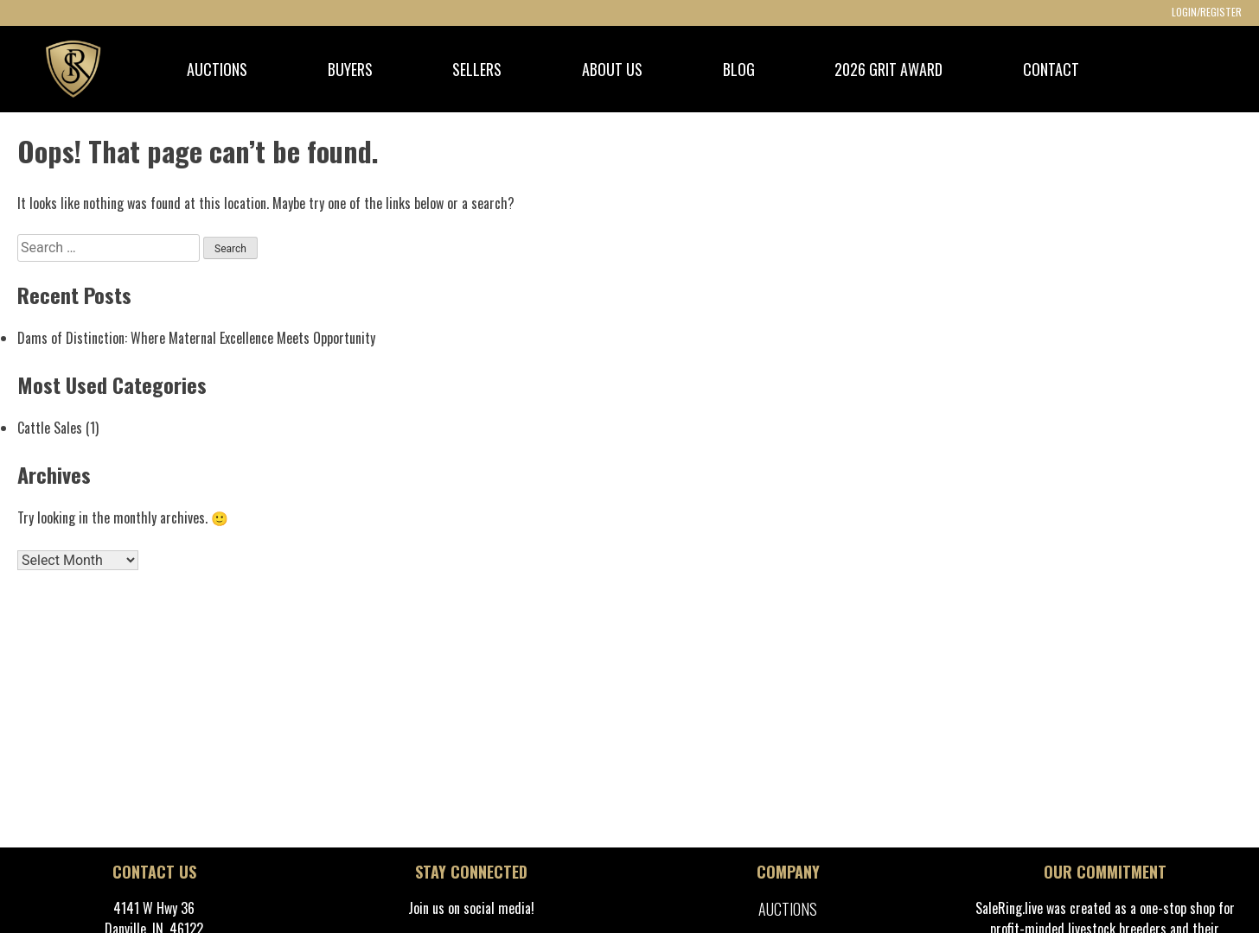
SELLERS (477, 69)
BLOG (739, 69)
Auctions (787, 909)
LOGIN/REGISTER (1207, 11)
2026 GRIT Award (888, 69)
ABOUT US (612, 69)
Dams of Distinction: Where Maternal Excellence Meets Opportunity (196, 337)
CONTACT (1051, 69)
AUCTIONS (217, 69)
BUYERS (350, 69)
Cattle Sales (49, 427)
